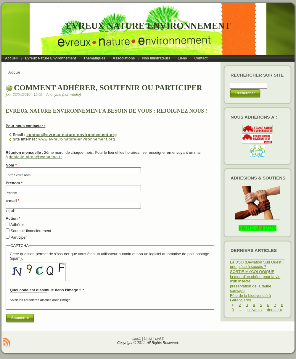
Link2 (148, 339)
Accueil (15, 72)
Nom (11, 165)
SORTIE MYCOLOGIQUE (252, 271)
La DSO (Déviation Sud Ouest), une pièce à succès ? (257, 264)
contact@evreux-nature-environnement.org (71, 134)
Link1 (136, 339)
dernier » (274, 309)
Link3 (159, 339)
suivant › (254, 309)
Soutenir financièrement (31, 231)
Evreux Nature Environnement (148, 26)
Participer (19, 237)
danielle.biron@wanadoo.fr (35, 157)
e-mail (12, 200)
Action (13, 218)
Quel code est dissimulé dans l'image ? (47, 290)
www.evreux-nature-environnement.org (76, 139)
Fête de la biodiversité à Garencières (250, 297)
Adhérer (17, 224)
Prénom (14, 183)
